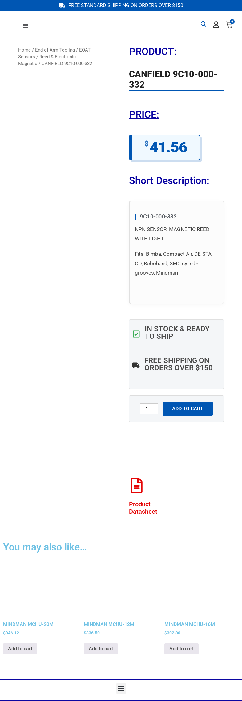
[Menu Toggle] (25, 26)
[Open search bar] (203, 24)
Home (24, 50)
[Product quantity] (149, 408)
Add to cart (187, 409)
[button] (121, 688)
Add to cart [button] (20, 649)
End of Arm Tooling (55, 50)
